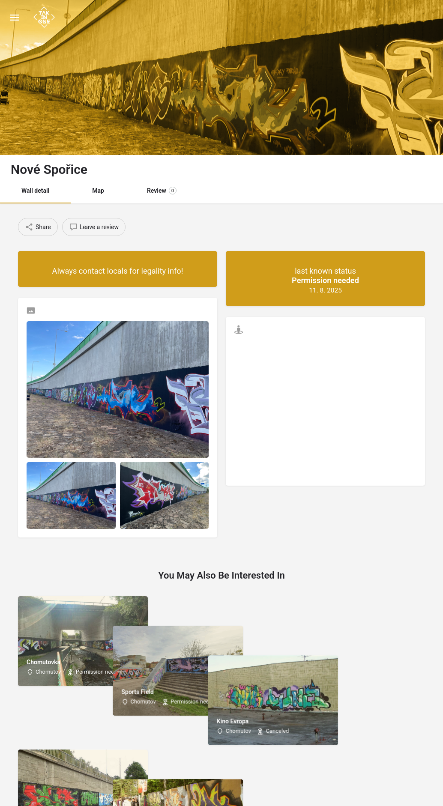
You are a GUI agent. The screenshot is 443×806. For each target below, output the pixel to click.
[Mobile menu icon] (15, 17)
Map (98, 190)
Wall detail (35, 190)
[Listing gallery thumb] (118, 389)
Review (162, 190)
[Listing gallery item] (71, 495)
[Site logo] (45, 17)
